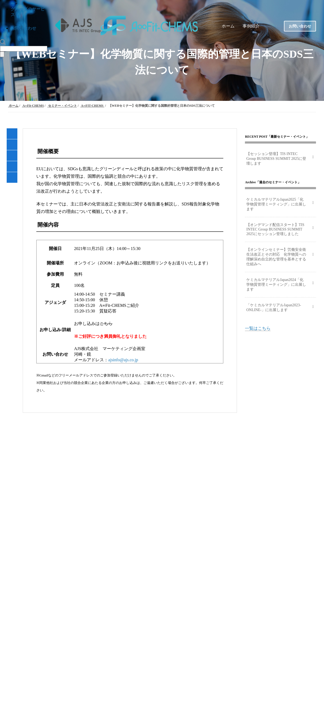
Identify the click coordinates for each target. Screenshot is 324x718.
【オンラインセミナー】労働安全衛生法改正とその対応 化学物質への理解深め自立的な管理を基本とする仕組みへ (276, 257)
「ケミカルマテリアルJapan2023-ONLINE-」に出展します (273, 307)
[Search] (23, 48)
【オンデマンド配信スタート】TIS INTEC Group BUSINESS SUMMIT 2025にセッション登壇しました (275, 229)
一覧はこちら (258, 328)
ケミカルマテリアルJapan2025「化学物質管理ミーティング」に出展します (276, 204)
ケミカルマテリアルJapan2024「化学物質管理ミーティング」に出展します (276, 284)
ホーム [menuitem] (228, 26)
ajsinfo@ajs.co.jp (123, 360)
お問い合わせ (23, 28)
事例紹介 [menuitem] (251, 26)
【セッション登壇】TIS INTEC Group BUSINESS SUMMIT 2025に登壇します (276, 158)
